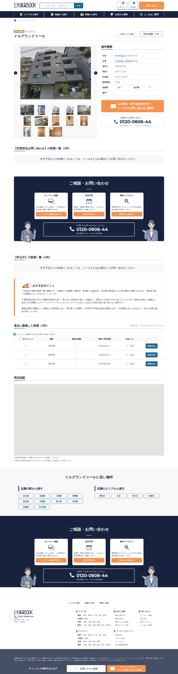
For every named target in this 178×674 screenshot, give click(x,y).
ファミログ (119, 641)
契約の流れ (119, 619)
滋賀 (98, 625)
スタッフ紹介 (120, 638)
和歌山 (108, 625)
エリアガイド (83, 631)
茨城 (104, 615)
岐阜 (94, 622)
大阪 (85, 625)
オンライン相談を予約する (51, 214)
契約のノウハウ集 (121, 625)
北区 (123, 55)
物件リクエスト (146, 622)
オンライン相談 (146, 615)
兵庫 (89, 625)
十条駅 (127, 61)
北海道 (85, 619)
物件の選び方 (120, 615)
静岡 (98, 622)
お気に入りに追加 (126, 34)
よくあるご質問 (146, 625)
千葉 (95, 615)
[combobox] (58, 5)
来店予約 (143, 619)
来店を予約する (89, 214)
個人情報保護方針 (121, 645)
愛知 (85, 622)
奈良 (103, 625)
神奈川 (90, 615)
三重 (89, 622)
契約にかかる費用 (121, 622)
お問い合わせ (151, 5)
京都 (94, 625)
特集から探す (104, 603)
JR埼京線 (119, 61)
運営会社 (118, 635)
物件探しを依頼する (127, 214)
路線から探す (90, 603)
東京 (85, 615)
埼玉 (100, 615)
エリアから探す (74, 603)
